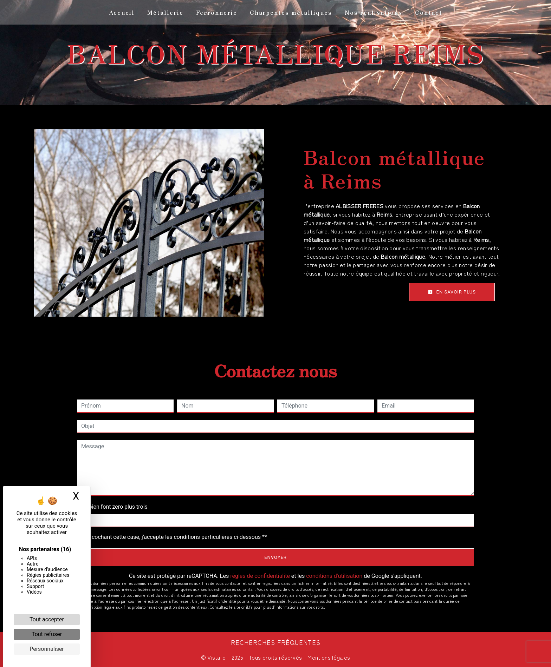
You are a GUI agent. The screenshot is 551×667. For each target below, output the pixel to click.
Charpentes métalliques (291, 12)
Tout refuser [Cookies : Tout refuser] (47, 634)
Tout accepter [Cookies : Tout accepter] (47, 619)
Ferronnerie (216, 12)
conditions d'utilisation (334, 576)
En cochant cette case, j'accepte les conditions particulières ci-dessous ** (175, 537)
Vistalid (216, 657)
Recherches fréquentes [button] (275, 642)
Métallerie (165, 12)
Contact (428, 12)
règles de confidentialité (260, 576)
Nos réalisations (373, 12)
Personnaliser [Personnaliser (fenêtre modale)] (47, 649)
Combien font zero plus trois (112, 506)
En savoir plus (452, 292)
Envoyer (275, 557)
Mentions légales (328, 657)
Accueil (122, 12)
